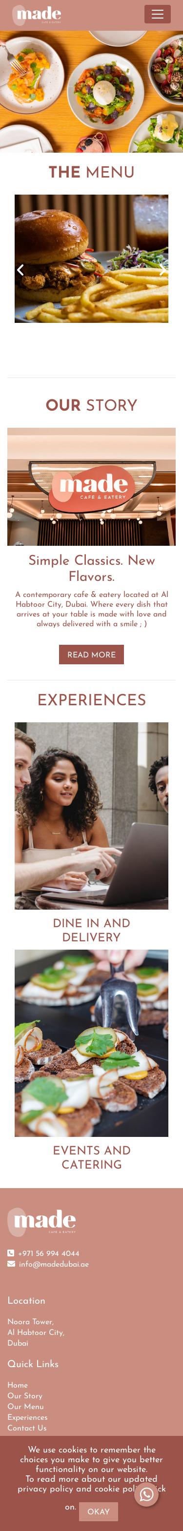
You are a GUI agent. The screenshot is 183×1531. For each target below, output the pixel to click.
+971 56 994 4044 (49, 1254)
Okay (98, 1512)
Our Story (24, 1396)
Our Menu (25, 1407)
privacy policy (45, 1489)
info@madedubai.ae (54, 1265)
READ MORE (91, 655)
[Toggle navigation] (157, 14)
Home (17, 1386)
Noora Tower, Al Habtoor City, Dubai (35, 1333)
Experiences (27, 1418)
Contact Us (27, 1428)
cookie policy (120, 1489)
